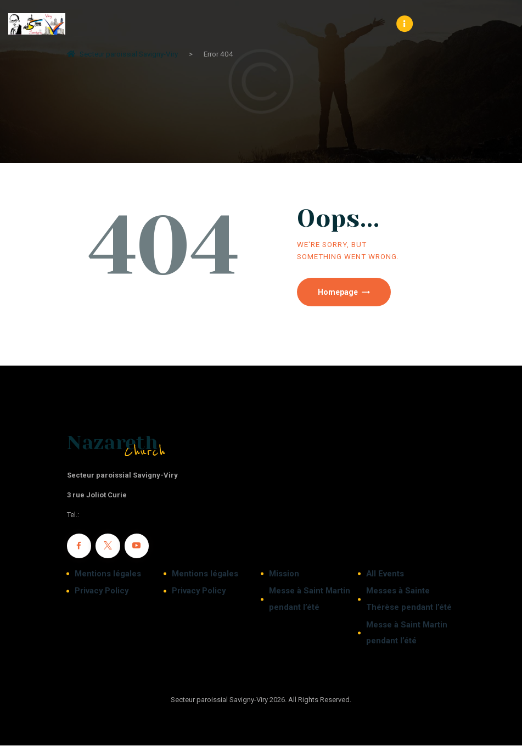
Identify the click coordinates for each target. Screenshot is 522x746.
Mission (284, 574)
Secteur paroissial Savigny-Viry (122, 54)
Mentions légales (108, 574)
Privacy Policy (101, 592)
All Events (385, 574)
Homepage (339, 292)
